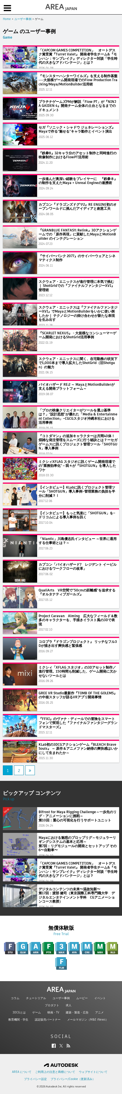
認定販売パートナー (48, 1019)
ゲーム (36, 1012)
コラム (15, 998)
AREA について (21, 1072)
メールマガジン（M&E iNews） (87, 1019)
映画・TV (53, 1012)
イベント (100, 998)
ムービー (82, 998)
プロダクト (52, 1005)
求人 (68, 1005)
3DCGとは (19, 1012)
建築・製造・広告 (77, 1012)
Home (7, 19)
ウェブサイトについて (93, 1072)
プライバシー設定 (35, 1079)
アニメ (99, 1012)
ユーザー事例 (22, 19)
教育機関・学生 (18, 1019)
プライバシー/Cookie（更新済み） (73, 1079)
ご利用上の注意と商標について (55, 1072)
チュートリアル (36, 998)
